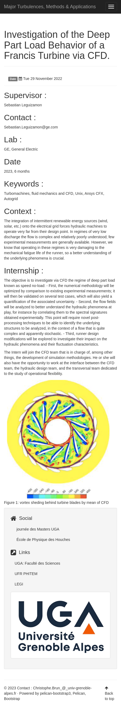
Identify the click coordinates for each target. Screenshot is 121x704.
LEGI (19, 584)
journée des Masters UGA (37, 529)
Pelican (79, 693)
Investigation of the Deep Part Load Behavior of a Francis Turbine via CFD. (57, 45)
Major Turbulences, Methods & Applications (50, 6)
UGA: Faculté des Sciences (37, 563)
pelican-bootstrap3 (55, 693)
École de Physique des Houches (42, 539)
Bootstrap (12, 699)
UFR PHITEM (26, 574)
